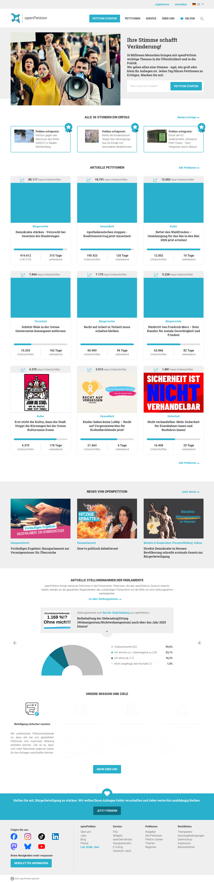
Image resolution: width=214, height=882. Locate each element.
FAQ (115, 831)
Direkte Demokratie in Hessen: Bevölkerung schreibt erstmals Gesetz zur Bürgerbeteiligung (173, 552)
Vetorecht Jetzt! (122, 850)
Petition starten (105, 18)
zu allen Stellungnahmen (104, 599)
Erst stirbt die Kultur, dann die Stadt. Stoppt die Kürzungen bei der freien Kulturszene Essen (41, 426)
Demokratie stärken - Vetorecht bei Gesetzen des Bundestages (41, 234)
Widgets (117, 835)
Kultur (173, 226)
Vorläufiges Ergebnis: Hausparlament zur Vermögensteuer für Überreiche (40, 550)
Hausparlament (20, 542)
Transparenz (185, 831)
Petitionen (133, 18)
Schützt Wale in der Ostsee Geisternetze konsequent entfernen (40, 329)
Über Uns (168, 18)
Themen (150, 843)
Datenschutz (185, 839)
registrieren (162, 4)
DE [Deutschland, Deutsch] (196, 4)
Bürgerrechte (40, 226)
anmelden (181, 4)
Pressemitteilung (182, 542)
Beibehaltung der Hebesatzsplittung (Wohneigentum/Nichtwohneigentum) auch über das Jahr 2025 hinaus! (121, 622)
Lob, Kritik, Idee (89, 847)
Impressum (184, 843)
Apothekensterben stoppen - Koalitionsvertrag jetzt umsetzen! (107, 234)
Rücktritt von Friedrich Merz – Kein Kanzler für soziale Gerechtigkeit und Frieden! (173, 331)
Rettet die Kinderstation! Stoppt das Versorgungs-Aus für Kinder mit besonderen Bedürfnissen (117, 139)
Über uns (85, 831)
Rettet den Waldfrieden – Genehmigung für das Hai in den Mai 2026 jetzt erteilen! (173, 236)
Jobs (83, 835)
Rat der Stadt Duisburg (116, 612)
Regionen (150, 847)
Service (151, 18)
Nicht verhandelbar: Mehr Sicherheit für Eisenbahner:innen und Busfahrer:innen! (173, 426)
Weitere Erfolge (187, 117)
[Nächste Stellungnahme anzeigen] (200, 643)
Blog (83, 839)
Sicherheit (173, 416)
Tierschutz (40, 321)
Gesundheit (107, 226)
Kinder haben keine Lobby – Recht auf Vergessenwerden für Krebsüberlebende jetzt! (107, 426)
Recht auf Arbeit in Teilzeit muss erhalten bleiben (107, 329)
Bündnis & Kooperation (157, 542)
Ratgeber (150, 831)
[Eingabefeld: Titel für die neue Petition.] (149, 86)
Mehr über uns (107, 769)
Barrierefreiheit (186, 847)
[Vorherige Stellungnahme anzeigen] (15, 643)
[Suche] (202, 18)
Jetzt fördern (107, 810)
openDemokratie (122, 839)
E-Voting (118, 847)
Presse (84, 843)
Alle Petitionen (188, 167)
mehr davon (189, 491)
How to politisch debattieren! (97, 548)
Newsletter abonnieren (31, 863)
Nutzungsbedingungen (191, 835)
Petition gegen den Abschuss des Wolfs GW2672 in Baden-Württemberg (47, 139)
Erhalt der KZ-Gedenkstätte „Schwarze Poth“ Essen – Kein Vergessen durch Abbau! (183, 139)
